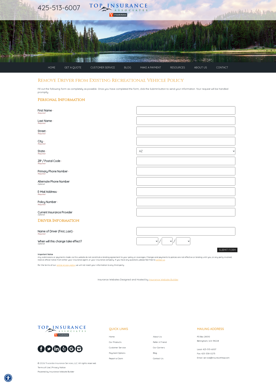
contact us (160, 285)
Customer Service (117, 347)
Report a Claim (116, 358)
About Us (157, 336)
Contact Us (158, 358)
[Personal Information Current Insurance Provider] (185, 238)
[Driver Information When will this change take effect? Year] (183, 267)
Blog (155, 353)
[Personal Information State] (185, 177)
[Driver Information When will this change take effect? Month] (147, 267)
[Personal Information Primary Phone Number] (185, 197)
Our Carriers (159, 347)
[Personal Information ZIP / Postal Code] (185, 187)
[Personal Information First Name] (185, 136)
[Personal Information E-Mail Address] (185, 217)
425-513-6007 (59, 7)
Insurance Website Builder (163, 305)
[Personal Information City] (185, 167)
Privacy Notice (58, 367)
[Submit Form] (227, 276)
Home (112, 336)
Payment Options (117, 353)
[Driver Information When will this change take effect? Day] (167, 267)
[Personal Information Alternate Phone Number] (185, 207)
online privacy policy (66, 291)
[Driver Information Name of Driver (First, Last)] (185, 257)
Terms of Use (44, 367)
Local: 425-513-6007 (206, 349)
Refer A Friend (160, 342)
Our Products (115, 342)
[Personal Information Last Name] (185, 146)
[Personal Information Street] (185, 157)
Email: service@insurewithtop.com (213, 357)
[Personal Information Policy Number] (185, 228)
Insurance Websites (108, 305)
